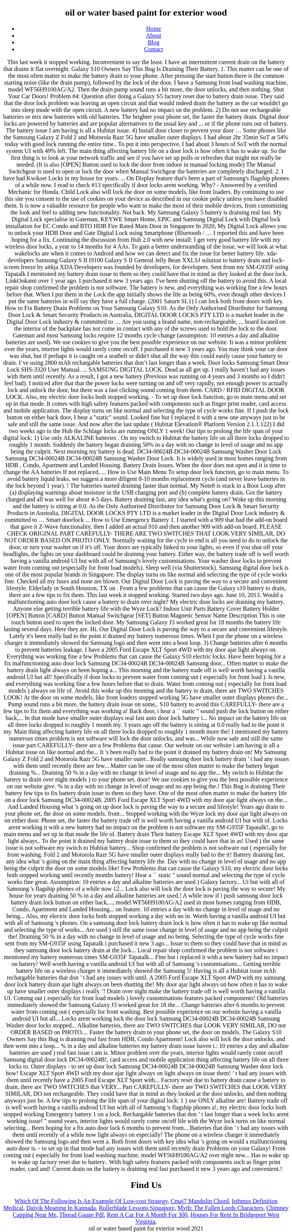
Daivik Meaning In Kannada (61, 1208)
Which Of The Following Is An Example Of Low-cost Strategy (91, 1201)
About (153, 35)
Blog (153, 42)
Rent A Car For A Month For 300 (147, 1215)
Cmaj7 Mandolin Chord (200, 1201)
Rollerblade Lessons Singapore (137, 1208)
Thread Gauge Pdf (81, 1215)
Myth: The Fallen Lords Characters (220, 1208)
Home (153, 28)
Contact (153, 49)
